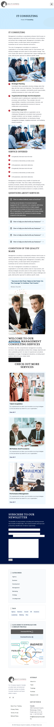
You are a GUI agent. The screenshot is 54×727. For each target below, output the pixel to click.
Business (14, 580)
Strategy (14, 595)
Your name (24, 528)
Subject (26, 536)
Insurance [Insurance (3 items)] (36, 611)
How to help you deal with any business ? (25, 221)
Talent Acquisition (16, 404)
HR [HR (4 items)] (31, 611)
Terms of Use (14, 712)
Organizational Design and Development (26, 96)
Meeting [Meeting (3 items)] (21, 614)
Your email (24, 532)
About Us (33, 681)
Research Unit (34, 695)
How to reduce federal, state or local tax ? (25, 199)
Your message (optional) (23, 547)
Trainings (32, 688)
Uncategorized (16, 598)
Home (22, 19)
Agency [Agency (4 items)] (13, 611)
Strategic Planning (18, 84)
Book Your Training (16, 706)
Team (31, 685)
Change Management (19, 110)
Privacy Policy (15, 709)
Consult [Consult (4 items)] (26, 611)
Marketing (15, 591)
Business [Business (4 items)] (19, 611)
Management (15, 587)
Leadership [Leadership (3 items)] (14, 614)
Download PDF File (27, 632)
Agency (14, 576)
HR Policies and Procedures (19, 449)
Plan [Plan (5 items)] (27, 614)
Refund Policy (14, 716)
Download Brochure (26, 637)
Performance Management (19, 494)
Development (16, 584)
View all (13, 412)
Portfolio (32, 691)
